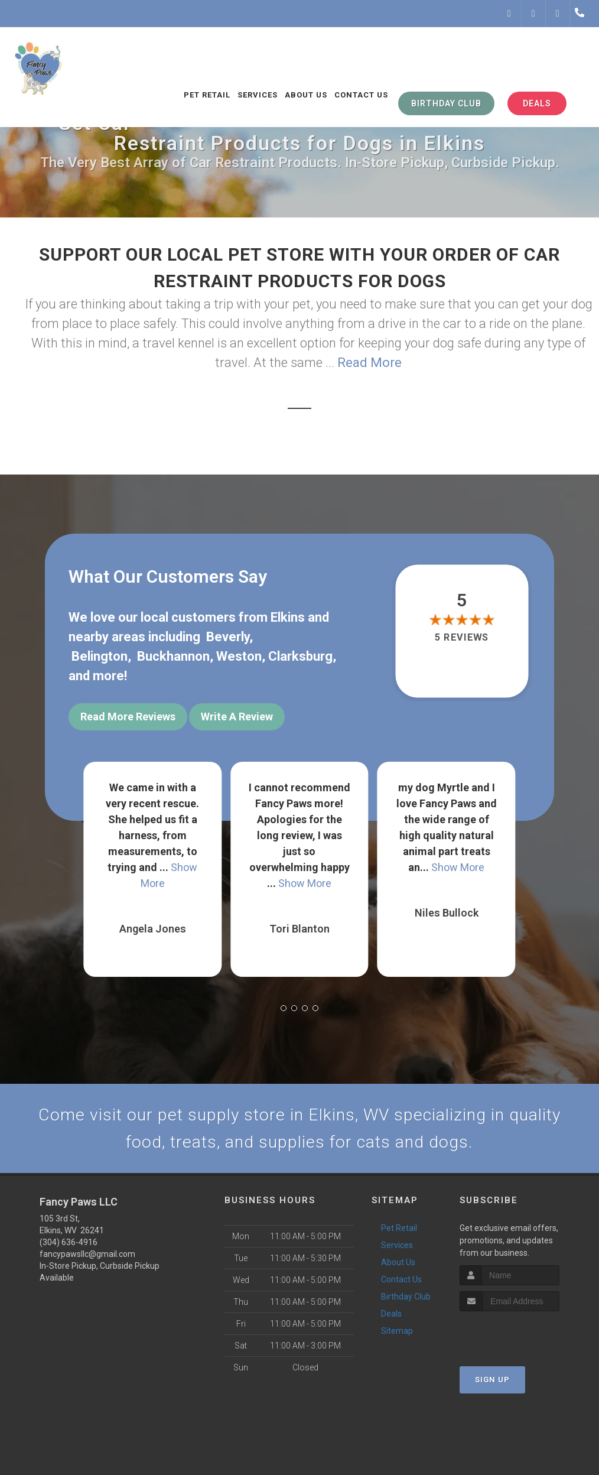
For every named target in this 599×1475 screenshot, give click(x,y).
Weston (239, 656)
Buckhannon (173, 656)
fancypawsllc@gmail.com (87, 1254)
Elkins (288, 617)
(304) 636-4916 (68, 1242)
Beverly (227, 636)
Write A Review (237, 716)
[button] (284, 1006)
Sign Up (492, 1380)
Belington (99, 656)
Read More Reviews (127, 716)
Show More (304, 881)
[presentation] (522, 1334)
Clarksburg (300, 656)
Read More (369, 362)
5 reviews (462, 637)
